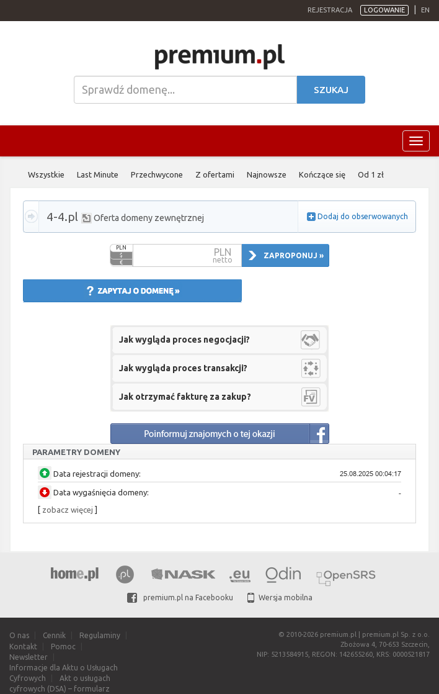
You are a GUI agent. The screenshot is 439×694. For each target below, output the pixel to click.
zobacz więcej (67, 509)
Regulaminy (99, 635)
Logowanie (384, 10)
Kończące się (322, 174)
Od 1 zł (371, 174)
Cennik (54, 635)
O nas (19, 635)
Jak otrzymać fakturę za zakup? (185, 397)
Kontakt (23, 646)
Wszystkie (46, 174)
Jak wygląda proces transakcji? (183, 368)
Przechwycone (157, 174)
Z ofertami (214, 174)
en (425, 10)
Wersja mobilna (280, 597)
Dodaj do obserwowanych (362, 216)
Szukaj (331, 89)
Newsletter (28, 657)
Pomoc (63, 646)
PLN (121, 248)
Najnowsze (266, 174)
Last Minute (97, 174)
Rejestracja (330, 10)
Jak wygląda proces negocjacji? (184, 340)
